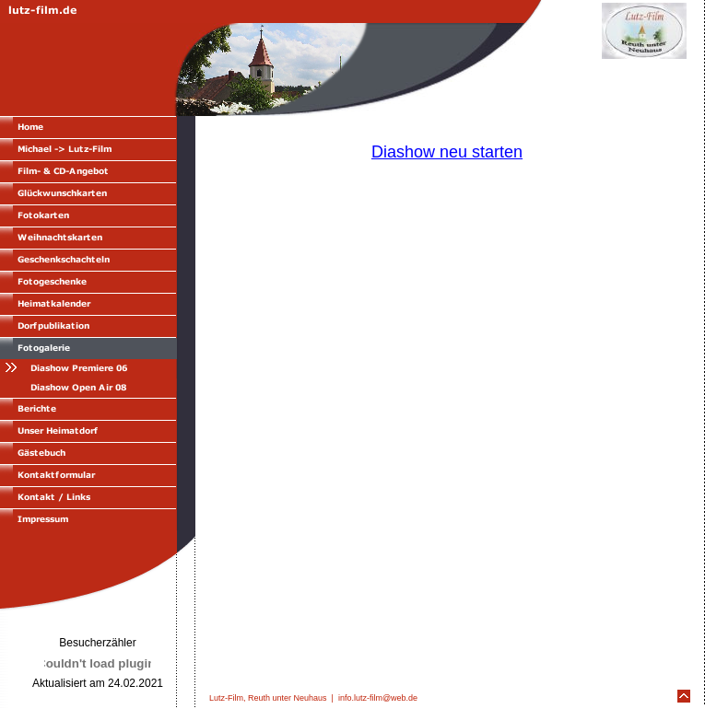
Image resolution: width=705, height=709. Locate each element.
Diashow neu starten (447, 152)
